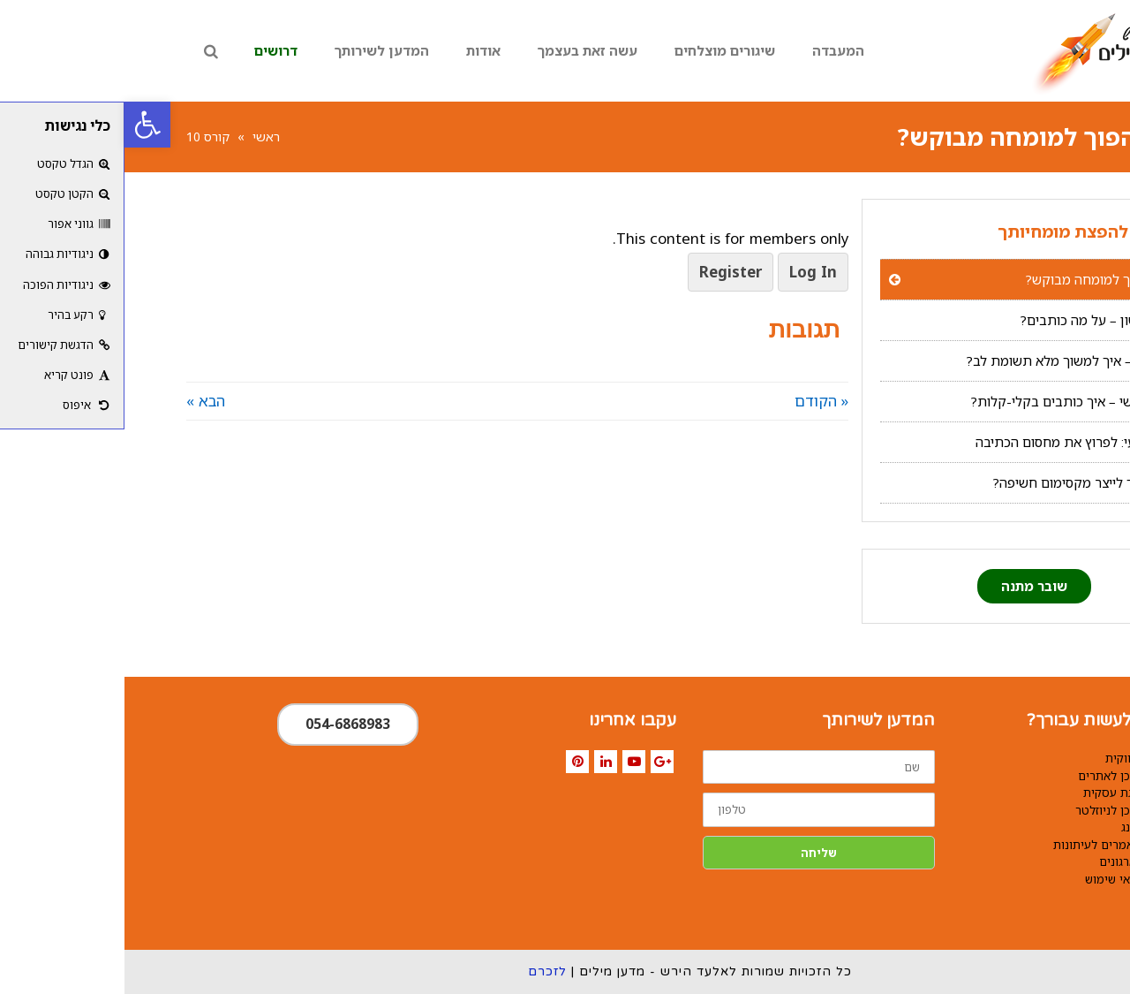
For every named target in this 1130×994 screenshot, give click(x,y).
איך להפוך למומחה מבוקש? (977, 279)
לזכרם (422, 971)
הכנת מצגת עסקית (1005, 793)
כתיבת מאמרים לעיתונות (990, 845)
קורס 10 (83, 136)
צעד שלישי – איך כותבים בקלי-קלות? (950, 401)
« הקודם (697, 401)
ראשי (141, 136)
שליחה (694, 853)
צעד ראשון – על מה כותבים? (975, 320)
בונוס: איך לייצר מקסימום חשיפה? (961, 482)
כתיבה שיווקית (1016, 758)
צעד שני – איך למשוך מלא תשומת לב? (948, 360)
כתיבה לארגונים (1013, 861)
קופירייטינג (1024, 827)
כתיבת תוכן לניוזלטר (1001, 810)
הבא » (81, 401)
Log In (688, 272)
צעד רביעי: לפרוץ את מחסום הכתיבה (952, 442)
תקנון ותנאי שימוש (1005, 879)
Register (606, 272)
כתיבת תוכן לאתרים (1002, 776)
